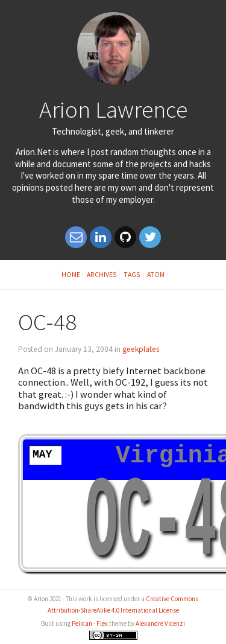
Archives (102, 274)
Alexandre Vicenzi (160, 623)
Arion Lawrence (113, 109)
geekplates (140, 349)
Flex (102, 623)
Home (70, 274)
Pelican (82, 623)
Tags (132, 274)
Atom (156, 274)
